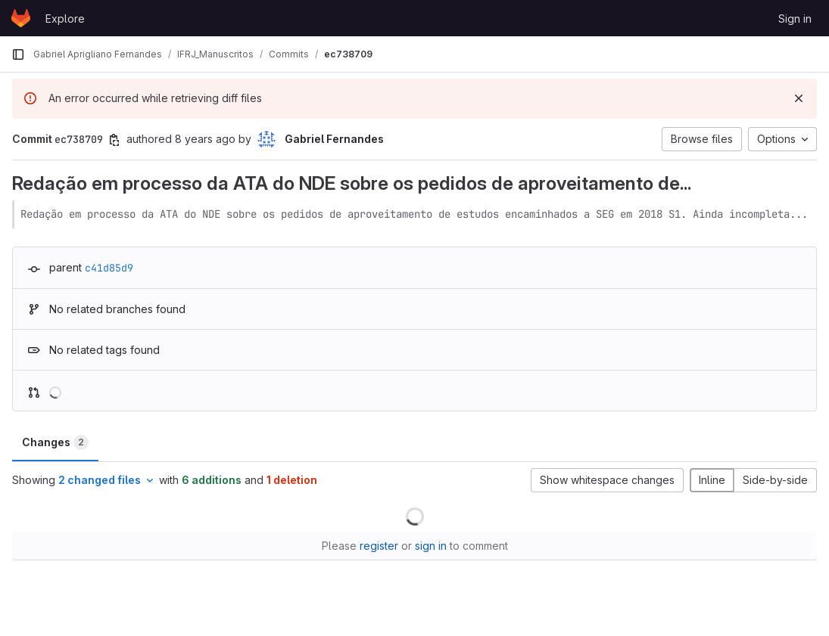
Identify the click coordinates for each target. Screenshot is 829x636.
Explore (65, 18)
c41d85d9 (109, 268)
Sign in (795, 18)
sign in (431, 545)
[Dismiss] (799, 98)
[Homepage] (20, 18)
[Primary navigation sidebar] (18, 54)
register (379, 545)
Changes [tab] (55, 442)
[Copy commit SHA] (114, 140)
